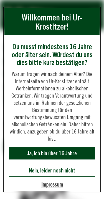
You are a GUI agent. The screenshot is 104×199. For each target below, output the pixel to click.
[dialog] (52, 99)
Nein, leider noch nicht (52, 170)
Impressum (52, 184)
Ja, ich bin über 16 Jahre (52, 153)
